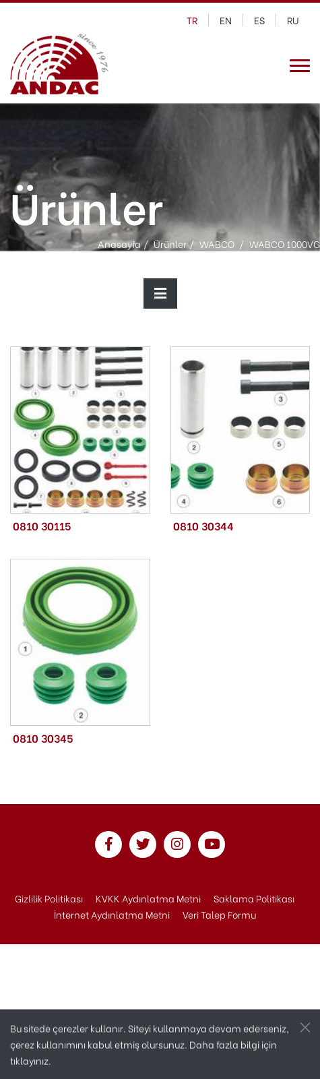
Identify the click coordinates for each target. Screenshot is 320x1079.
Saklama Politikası (254, 898)
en (226, 20)
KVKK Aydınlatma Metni (148, 898)
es (259, 20)
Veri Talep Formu (219, 914)
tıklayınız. (30, 1061)
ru (293, 20)
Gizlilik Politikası (49, 898)
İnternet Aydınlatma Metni (112, 914)
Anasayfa (119, 243)
